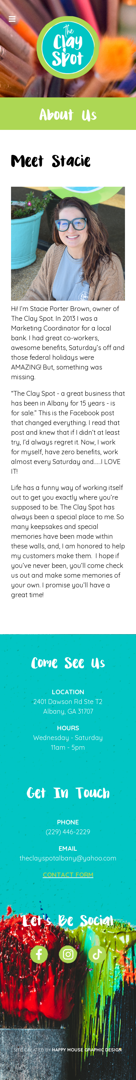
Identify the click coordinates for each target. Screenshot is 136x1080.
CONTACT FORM (68, 875)
